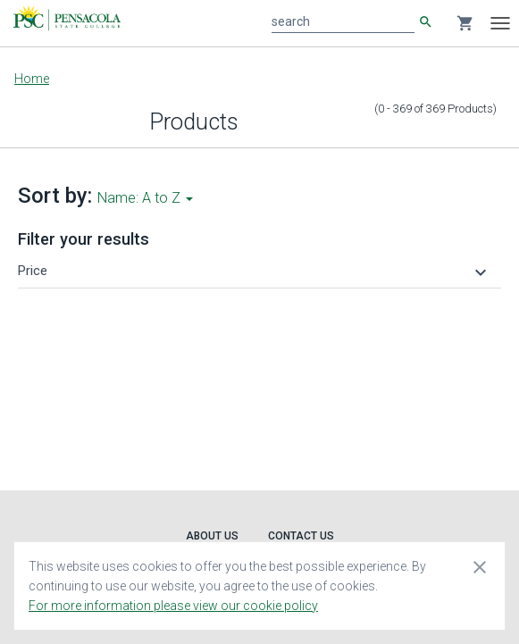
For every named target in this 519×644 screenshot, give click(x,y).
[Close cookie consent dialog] (479, 566)
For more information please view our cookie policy (173, 605)
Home (31, 78)
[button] (254, 270)
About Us (212, 536)
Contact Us (301, 536)
